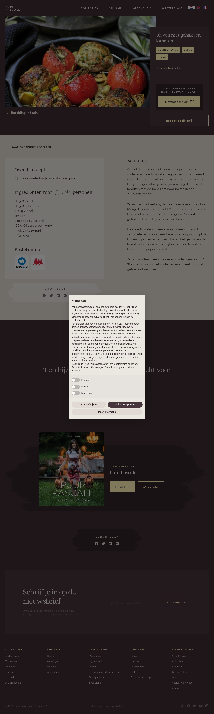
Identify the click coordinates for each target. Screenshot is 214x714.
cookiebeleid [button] (78, 320)
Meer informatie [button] (107, 412)
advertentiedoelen (132, 337)
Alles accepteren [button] (125, 404)
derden (75, 327)
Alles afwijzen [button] (89, 404)
